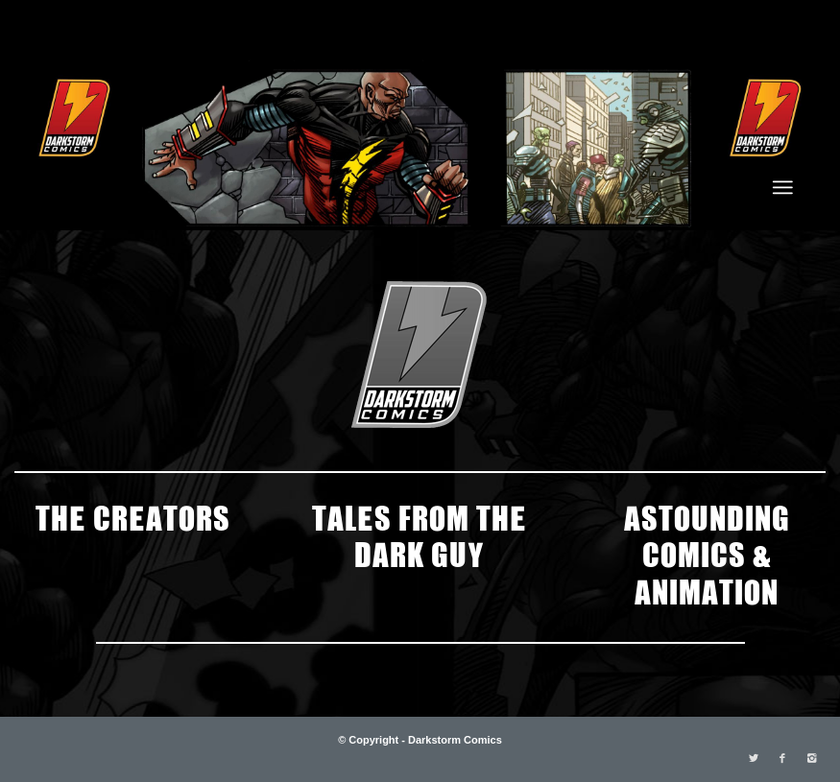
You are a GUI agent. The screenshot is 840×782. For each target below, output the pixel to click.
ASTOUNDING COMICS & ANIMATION (707, 553)
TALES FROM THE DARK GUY (419, 534)
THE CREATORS (133, 516)
